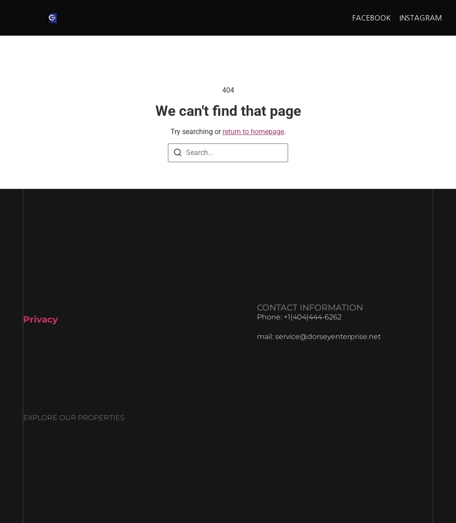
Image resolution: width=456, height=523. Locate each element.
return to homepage (253, 131)
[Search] (177, 153)
